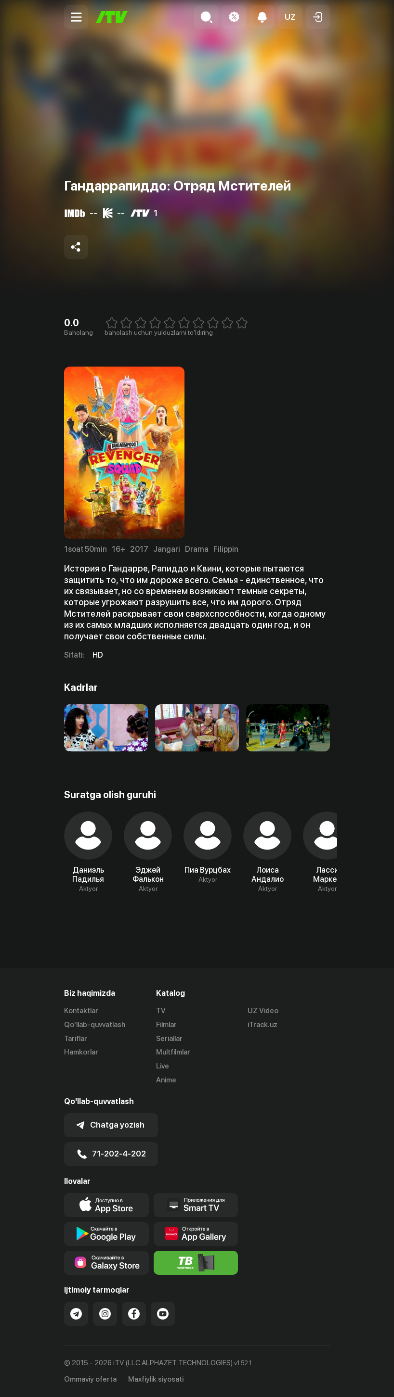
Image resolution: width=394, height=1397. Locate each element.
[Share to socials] (76, 247)
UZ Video (263, 1010)
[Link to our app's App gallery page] (196, 1234)
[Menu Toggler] (76, 17)
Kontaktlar (81, 1010)
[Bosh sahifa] (112, 17)
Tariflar (75, 1038)
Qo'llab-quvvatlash (94, 1024)
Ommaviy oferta (90, 1379)
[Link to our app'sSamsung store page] (106, 1263)
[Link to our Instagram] (105, 1314)
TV (161, 1010)
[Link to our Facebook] (134, 1314)
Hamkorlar (81, 1052)
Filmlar (166, 1024)
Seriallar (169, 1038)
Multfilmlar (173, 1052)
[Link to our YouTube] (163, 1314)
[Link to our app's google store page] (106, 1234)
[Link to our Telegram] (76, 1314)
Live (162, 1066)
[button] (290, 17)
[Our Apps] (196, 1205)
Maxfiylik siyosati (156, 1379)
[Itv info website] (196, 1263)
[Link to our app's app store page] (106, 1205)
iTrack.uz (262, 1024)
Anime (166, 1080)
